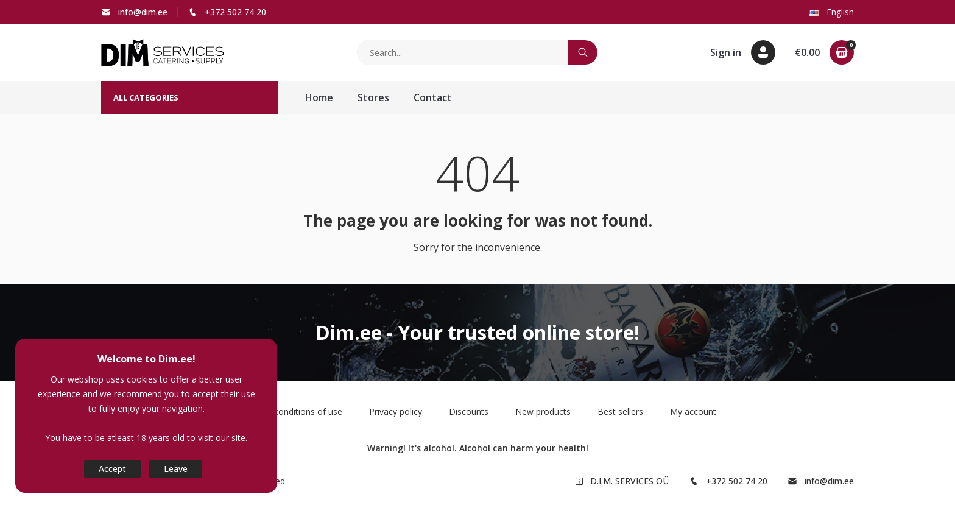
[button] (742, 52)
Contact (433, 97)
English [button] (831, 12)
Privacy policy (395, 411)
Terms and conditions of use (285, 411)
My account (693, 411)
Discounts (468, 411)
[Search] (463, 52)
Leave (176, 468)
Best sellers (620, 411)
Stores (373, 97)
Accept (112, 468)
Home (319, 97)
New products (543, 411)
